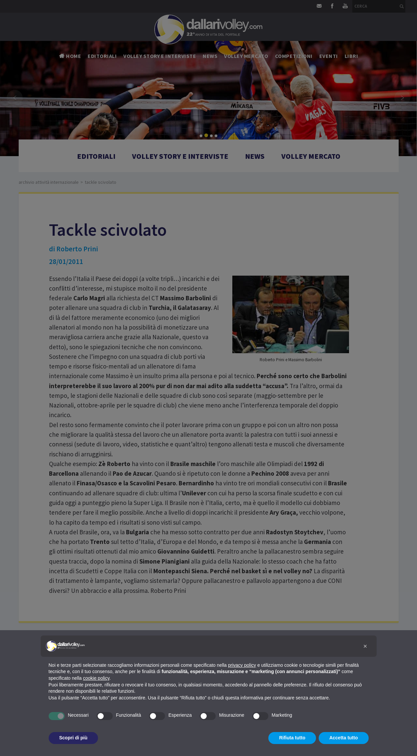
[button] (365, 646)
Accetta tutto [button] (343, 737)
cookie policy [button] (96, 678)
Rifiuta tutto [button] (292, 737)
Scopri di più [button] (73, 737)
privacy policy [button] (242, 665)
